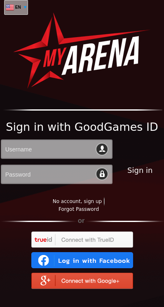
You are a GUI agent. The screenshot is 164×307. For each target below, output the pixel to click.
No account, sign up (77, 201)
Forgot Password (79, 209)
